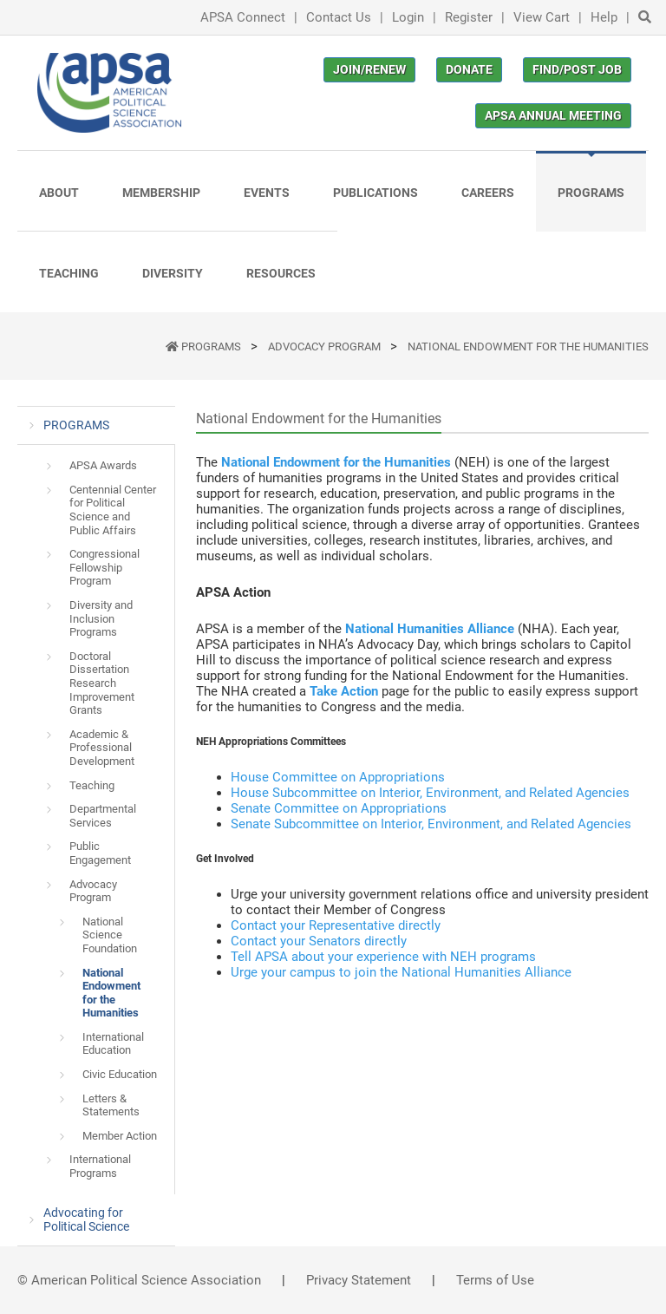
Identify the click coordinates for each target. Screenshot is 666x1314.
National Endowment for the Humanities (528, 346)
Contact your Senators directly (319, 941)
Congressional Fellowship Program (104, 567)
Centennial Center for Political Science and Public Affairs (112, 510)
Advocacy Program (325, 346)
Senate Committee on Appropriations (339, 808)
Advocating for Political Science (86, 1220)
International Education (113, 1043)
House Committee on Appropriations (338, 777)
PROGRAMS (212, 346)
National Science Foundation (109, 935)
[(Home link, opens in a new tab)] (109, 93)
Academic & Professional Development (101, 748)
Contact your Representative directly (336, 925)
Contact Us (338, 17)
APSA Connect (242, 17)
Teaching (91, 785)
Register (469, 17)
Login (408, 17)
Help (604, 17)
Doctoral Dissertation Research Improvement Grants (101, 683)
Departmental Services (102, 815)
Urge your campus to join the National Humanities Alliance (401, 972)
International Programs (100, 1166)
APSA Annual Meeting (553, 115)
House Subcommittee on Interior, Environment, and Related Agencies (430, 793)
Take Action (344, 691)
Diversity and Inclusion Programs (101, 618)
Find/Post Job (577, 69)
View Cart (541, 17)
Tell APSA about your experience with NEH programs (383, 956)
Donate (469, 69)
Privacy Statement (358, 1280)
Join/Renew (369, 69)
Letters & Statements (111, 1105)
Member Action (119, 1135)
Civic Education (119, 1074)
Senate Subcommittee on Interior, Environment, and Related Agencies (431, 824)
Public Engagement (100, 853)
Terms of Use (495, 1280)
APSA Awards (103, 465)
